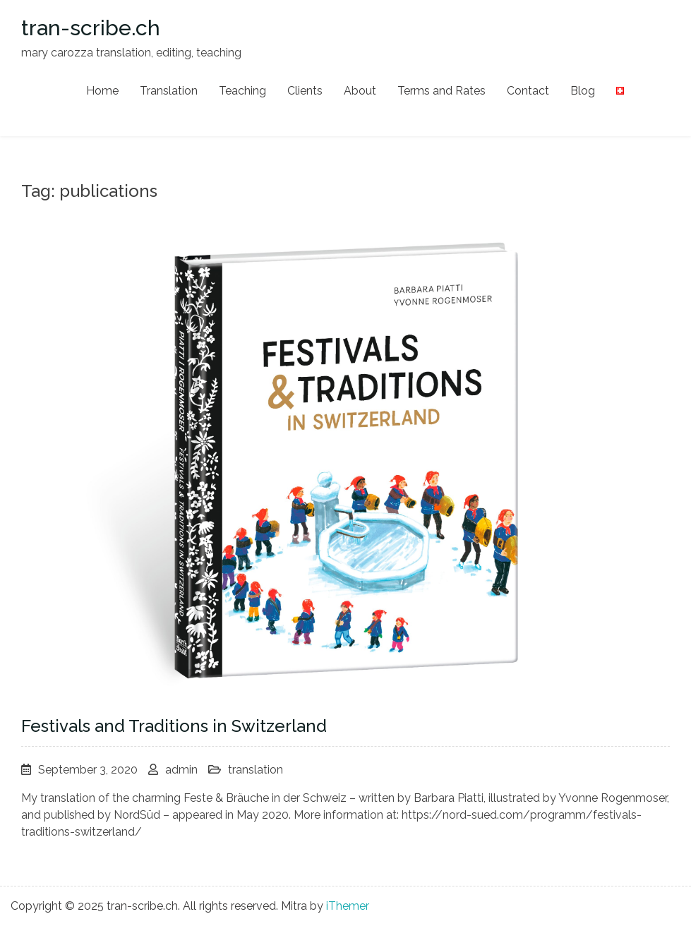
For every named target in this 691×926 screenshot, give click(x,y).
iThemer (347, 906)
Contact (528, 90)
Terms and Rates (441, 90)
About (360, 90)
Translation (169, 90)
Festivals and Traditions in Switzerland (174, 726)
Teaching (242, 90)
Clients (305, 90)
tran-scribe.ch (90, 28)
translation (255, 769)
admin (181, 769)
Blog (582, 90)
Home (102, 90)
